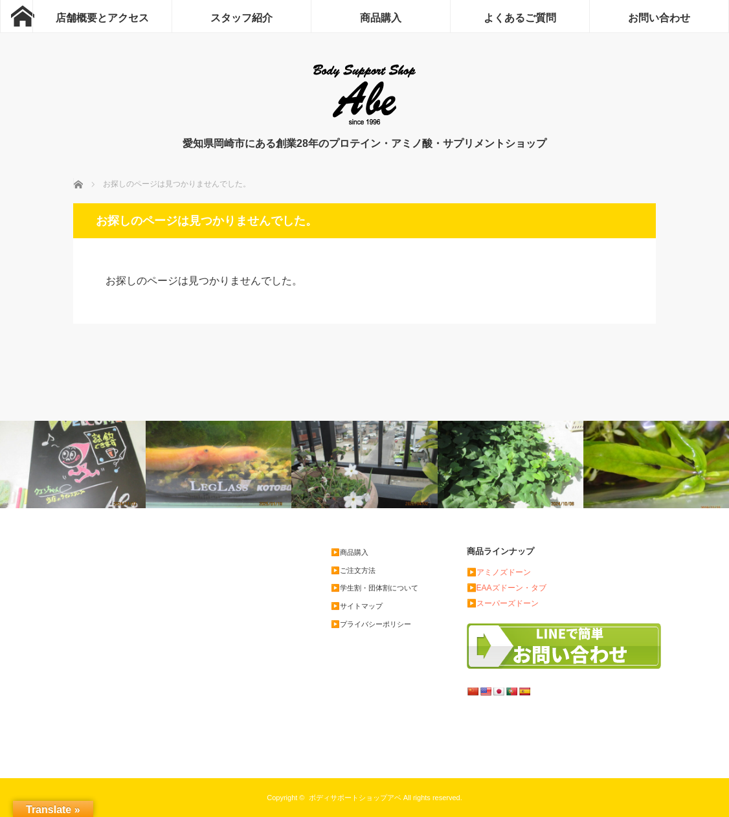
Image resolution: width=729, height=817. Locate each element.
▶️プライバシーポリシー (371, 624)
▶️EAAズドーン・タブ (506, 587)
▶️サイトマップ (357, 606)
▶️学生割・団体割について (374, 588)
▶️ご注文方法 (353, 570)
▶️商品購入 (349, 552)
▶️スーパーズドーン (503, 603)
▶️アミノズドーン (499, 572)
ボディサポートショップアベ (355, 797)
